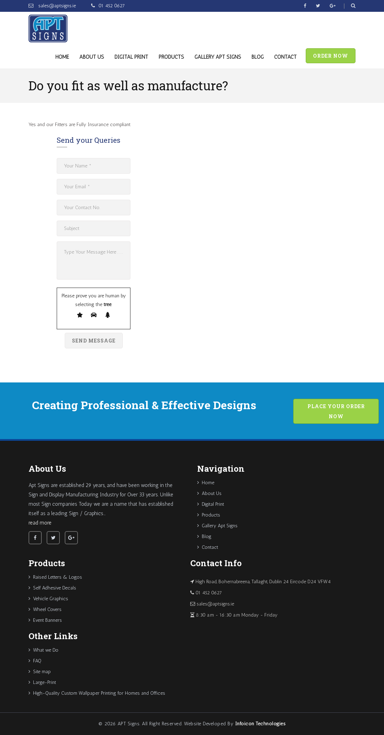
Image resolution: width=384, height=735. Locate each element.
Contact (285, 57)
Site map (40, 672)
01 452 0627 (111, 6)
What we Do (43, 650)
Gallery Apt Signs (217, 57)
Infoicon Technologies (260, 724)
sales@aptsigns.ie (56, 6)
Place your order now (336, 411)
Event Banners (45, 620)
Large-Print (42, 682)
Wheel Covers (45, 609)
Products (171, 57)
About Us (91, 57)
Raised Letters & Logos (55, 577)
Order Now (330, 55)
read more (40, 523)
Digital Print (131, 57)
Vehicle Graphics (48, 599)
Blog (257, 57)
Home (62, 57)
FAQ (35, 661)
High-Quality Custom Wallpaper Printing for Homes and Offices (97, 693)
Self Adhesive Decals (52, 588)
